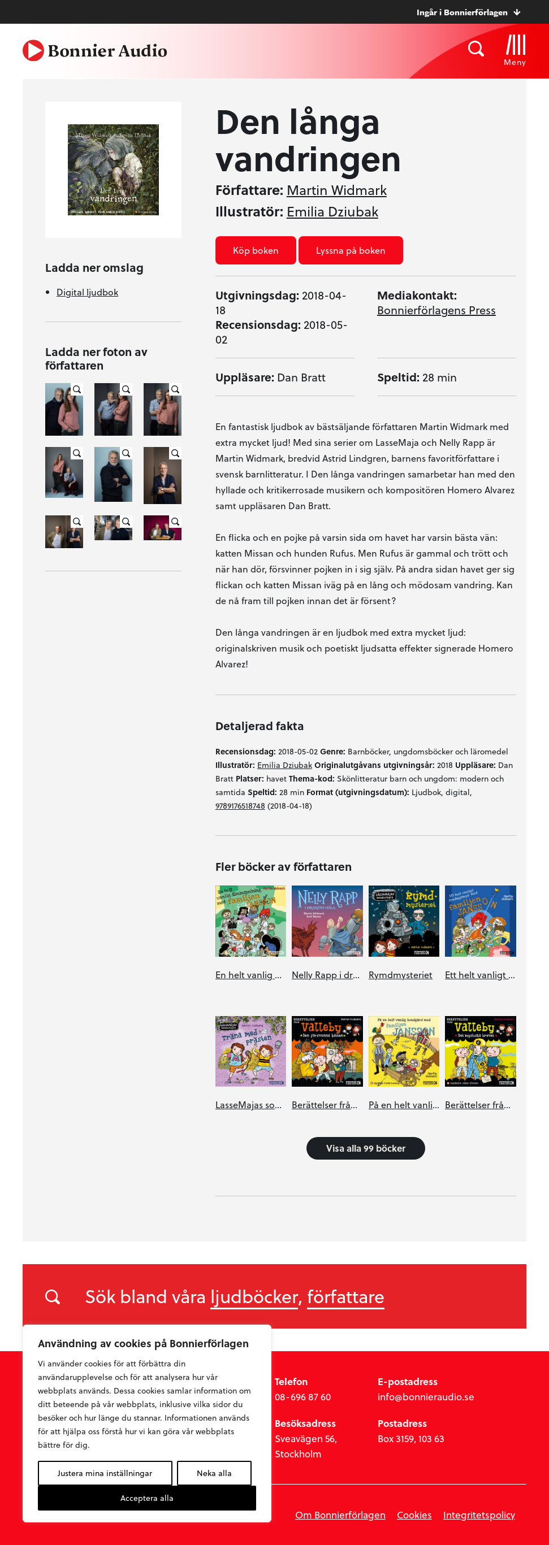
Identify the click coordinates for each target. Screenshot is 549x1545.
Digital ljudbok (87, 291)
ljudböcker (254, 1295)
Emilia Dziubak (332, 211)
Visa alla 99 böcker (365, 1148)
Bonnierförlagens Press (436, 309)
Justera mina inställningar (105, 1473)
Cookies (414, 1515)
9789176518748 (240, 805)
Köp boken (256, 250)
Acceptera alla (147, 1498)
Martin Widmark (337, 190)
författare (345, 1295)
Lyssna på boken (351, 250)
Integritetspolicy (479, 1515)
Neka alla (214, 1473)
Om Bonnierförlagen (340, 1515)
